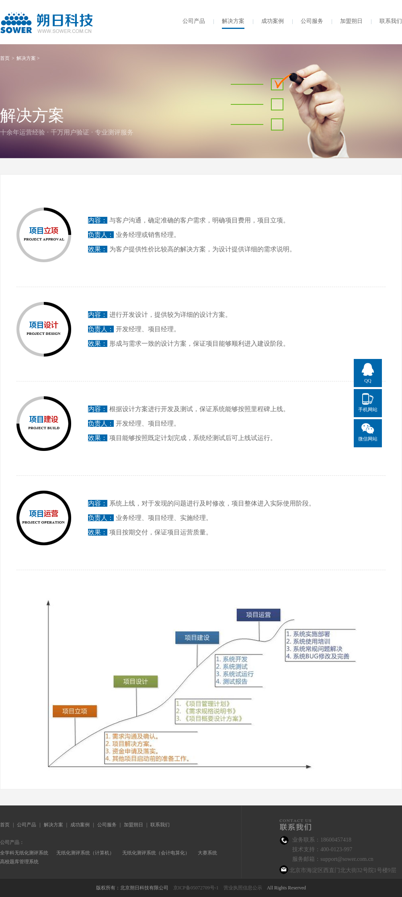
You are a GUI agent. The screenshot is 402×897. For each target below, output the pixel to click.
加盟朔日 (351, 21)
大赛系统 (207, 853)
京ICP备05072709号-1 (196, 888)
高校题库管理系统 (19, 861)
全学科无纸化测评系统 (24, 853)
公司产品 (194, 21)
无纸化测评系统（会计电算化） (156, 853)
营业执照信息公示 (243, 888)
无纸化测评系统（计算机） (85, 853)
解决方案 (233, 21)
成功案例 (272, 21)
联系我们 (390, 21)
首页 (5, 825)
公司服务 (312, 21)
